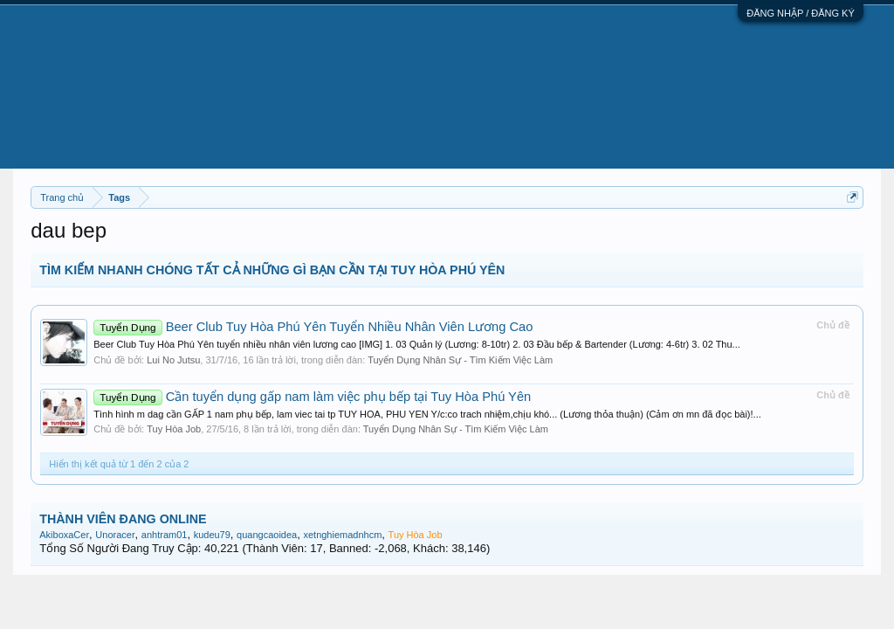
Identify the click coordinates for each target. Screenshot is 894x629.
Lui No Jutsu (173, 360)
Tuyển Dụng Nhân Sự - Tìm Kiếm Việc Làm (460, 360)
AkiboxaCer (64, 534)
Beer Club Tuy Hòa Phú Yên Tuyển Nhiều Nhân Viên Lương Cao (313, 327)
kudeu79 (212, 534)
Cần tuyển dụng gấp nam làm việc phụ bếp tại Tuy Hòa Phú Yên (312, 397)
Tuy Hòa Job (174, 429)
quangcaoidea (267, 534)
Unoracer (114, 534)
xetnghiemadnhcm (342, 534)
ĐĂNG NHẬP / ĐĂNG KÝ (800, 13)
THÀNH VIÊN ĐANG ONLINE (122, 519)
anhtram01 (164, 534)
